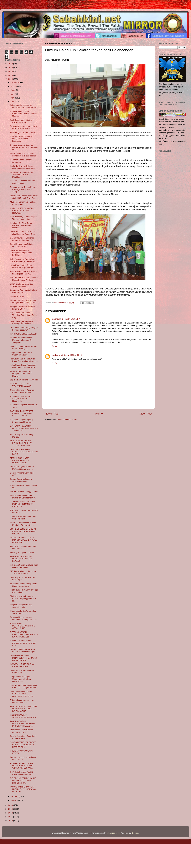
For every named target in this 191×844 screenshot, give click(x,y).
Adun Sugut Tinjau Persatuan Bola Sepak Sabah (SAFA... (23, 366)
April (13, 98)
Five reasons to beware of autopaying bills (21, 731)
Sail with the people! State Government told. (21, 245)
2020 (10, 64)
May (13, 94)
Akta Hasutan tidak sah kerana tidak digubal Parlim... (23, 272)
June (13, 90)
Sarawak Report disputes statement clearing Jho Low (23, 618)
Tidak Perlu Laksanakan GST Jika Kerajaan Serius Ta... (23, 232)
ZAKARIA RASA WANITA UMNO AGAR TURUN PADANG (21, 558)
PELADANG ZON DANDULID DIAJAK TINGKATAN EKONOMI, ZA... (23, 780)
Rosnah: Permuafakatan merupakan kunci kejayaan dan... (23, 643)
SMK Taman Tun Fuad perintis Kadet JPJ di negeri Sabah (23, 686)
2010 (10, 820)
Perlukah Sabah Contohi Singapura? (21, 161)
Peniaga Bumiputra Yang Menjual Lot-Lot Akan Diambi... (21, 373)
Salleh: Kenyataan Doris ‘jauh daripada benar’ (23, 737)
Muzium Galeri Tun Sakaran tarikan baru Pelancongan (22, 650)
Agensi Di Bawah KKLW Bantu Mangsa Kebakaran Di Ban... (24, 301)
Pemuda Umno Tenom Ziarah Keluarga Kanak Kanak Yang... (23, 189)
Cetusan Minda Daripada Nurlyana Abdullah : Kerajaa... (21, 138)
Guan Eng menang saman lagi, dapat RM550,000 (23, 347)
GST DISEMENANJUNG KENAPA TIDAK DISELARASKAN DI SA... (22, 693)
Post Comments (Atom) (67, 419)
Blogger (135, 833)
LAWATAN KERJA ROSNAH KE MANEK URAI (22, 665)
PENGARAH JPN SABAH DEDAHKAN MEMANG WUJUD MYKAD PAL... (21, 765)
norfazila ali (57, 355)
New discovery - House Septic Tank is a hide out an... (23, 218)
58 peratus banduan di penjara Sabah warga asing (23, 585)
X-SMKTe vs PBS (18, 296)
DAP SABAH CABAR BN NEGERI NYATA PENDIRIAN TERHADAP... (24, 428)
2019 (10, 67)
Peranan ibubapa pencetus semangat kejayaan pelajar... (24, 154)
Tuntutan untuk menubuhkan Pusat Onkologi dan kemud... (24, 360)
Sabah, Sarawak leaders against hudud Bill (21, 480)
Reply (54, 346)
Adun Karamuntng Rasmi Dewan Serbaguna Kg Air (22, 266)
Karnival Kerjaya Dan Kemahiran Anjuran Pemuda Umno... (23, 113)
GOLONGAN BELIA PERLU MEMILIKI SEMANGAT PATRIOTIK (22, 504)
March (14, 102)
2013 (10, 809)
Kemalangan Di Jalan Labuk (22, 132)
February (15, 796)
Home (99, 413)
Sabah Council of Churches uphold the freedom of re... (23, 239)
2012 (10, 813)
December (15, 82)
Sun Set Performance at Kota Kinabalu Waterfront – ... (23, 524)
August (14, 86)
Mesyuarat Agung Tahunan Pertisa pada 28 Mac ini (22, 467)
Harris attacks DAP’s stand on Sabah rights (23, 612)
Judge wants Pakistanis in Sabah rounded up (21, 353)
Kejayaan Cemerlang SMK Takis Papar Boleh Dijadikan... (21, 174)
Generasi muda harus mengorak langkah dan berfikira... (21, 252)
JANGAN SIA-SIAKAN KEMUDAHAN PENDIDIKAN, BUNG (24, 451)
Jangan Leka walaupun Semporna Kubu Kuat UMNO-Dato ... (20, 678)
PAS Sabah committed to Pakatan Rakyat (21, 121)
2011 (10, 817)
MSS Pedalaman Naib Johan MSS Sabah (23, 203)
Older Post (145, 413)
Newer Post (52, 413)
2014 (10, 805)
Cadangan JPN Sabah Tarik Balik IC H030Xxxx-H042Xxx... (22, 210)
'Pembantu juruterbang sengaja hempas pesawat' (24, 328)
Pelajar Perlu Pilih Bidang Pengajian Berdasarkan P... (23, 496)
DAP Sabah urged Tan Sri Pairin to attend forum (21, 773)
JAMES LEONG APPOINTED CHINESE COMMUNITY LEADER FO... (23, 744)
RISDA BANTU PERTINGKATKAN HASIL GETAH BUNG (22, 625)
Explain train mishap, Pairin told (24, 380)
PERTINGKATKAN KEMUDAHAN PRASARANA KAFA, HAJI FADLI (24, 634)
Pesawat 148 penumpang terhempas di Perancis (21, 421)
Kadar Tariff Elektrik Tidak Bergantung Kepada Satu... (23, 167)
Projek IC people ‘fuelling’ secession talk (21, 606)
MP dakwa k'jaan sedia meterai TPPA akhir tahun (23, 572)
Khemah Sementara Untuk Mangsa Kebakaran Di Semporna (21, 340)
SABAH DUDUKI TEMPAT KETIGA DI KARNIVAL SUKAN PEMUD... (21, 413)
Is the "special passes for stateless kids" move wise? (23, 106)
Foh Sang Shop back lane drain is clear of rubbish (24, 566)
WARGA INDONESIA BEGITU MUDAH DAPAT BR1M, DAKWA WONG (23, 708)
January (14, 800)
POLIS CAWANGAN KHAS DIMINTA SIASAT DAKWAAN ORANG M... (24, 539)
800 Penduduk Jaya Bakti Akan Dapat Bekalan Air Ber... (24, 279)
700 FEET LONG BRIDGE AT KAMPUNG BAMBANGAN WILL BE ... (23, 531)
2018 (10, 71)
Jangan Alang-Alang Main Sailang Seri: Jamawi (21, 322)
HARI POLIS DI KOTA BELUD (23, 334)
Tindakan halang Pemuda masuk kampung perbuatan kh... (23, 598)
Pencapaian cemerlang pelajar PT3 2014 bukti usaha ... (23, 127)
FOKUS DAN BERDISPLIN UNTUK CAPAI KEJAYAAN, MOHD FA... (23, 789)
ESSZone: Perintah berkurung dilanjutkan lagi (23, 182)
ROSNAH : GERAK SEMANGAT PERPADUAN (23, 716)
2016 (10, 75)
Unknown (56, 319)
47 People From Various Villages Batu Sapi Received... (20, 398)
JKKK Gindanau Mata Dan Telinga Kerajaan (21, 285)
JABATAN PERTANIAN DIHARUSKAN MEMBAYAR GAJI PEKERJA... (23, 657)
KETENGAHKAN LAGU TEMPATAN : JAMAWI (21, 385)
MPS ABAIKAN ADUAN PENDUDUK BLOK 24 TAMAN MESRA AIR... (21, 443)
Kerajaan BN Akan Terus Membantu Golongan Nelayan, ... (21, 225)
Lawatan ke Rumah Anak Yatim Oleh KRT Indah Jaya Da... (24, 197)
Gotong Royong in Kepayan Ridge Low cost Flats (22, 391)
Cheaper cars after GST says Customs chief (23, 517)
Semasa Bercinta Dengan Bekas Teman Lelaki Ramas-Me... (24, 147)
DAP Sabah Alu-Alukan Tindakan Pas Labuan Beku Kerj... (23, 315)
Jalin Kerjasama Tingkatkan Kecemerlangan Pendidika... (23, 260)
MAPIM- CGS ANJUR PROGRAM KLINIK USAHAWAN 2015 (19, 460)
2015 (10, 79)
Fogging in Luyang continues (23, 552)
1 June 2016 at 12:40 (71, 319)
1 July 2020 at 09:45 (73, 355)
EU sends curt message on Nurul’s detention (22, 701)
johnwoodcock (113, 833)
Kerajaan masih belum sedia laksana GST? (22, 307)
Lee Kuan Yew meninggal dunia (24, 491)
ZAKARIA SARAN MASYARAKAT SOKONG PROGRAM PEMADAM (22, 723)
